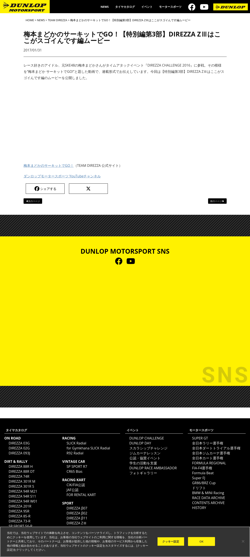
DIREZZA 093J (19, 453)
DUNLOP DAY (140, 443)
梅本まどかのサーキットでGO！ (49, 165)
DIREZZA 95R (19, 511)
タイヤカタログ (125, 7)
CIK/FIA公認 (76, 484)
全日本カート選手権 (207, 458)
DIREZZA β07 (77, 508)
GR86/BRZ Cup (204, 483)
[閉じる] (243, 541)
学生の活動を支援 (143, 463)
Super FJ (198, 478)
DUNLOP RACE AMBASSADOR (153, 468)
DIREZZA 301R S (21, 486)
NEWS (104, 7)
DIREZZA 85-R (19, 516)
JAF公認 (72, 489)
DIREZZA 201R (20, 506)
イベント (147, 7)
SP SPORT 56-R (20, 526)
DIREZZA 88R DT (22, 471)
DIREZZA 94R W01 (23, 501)
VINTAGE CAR (73, 461)
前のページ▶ (217, 201)
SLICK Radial (76, 443)
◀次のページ (33, 201)
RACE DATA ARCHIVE (208, 497)
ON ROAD (12, 438)
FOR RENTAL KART (81, 494)
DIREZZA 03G (19, 443)
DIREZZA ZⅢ (77, 523)
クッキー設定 (170, 541)
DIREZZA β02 (77, 513)
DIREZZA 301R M (22, 481)
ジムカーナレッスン (145, 453)
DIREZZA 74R (19, 476)
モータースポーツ (170, 7)
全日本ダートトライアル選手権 (216, 448)
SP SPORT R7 (77, 466)
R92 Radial (75, 453)
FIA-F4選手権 (202, 468)
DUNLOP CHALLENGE (146, 438)
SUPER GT (200, 438)
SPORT (67, 503)
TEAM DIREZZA (57, 20)
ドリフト (199, 487)
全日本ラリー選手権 (207, 443)
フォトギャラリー (143, 473)
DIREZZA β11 (77, 518)
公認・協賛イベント (145, 458)
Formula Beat (203, 473)
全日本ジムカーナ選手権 (211, 453)
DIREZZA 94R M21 (23, 491)
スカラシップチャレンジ (148, 448)
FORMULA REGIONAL (209, 463)
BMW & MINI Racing (208, 492)
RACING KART (73, 479)
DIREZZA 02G (19, 448)
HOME (30, 20)
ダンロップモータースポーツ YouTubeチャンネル (62, 176)
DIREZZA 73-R (19, 521)
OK (201, 541)
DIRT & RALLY (15, 461)
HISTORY (199, 507)
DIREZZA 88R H (21, 466)
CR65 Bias (74, 471)
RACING (69, 438)
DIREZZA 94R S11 (22, 496)
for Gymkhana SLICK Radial (88, 448)
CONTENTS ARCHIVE (208, 502)
